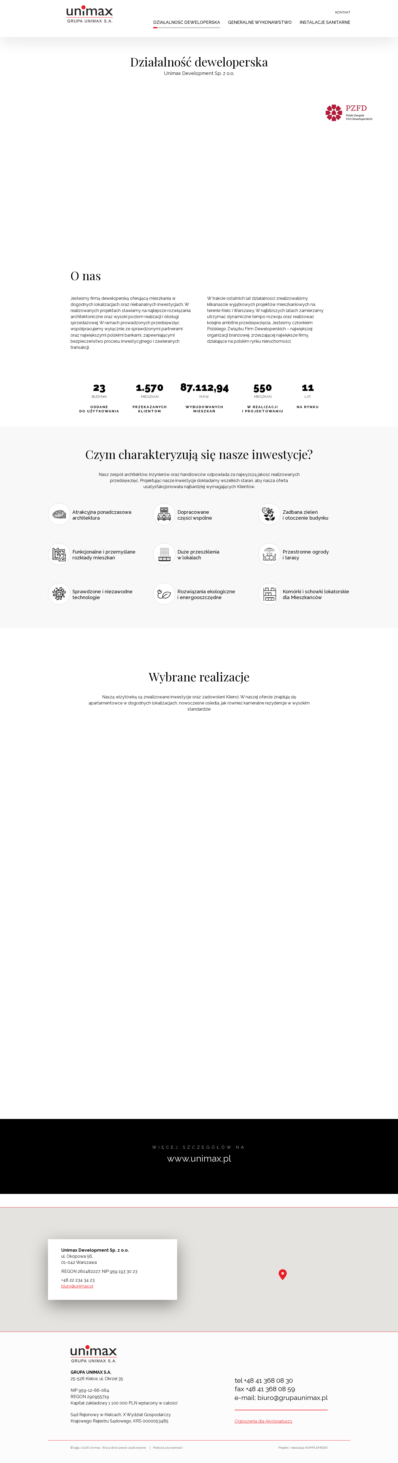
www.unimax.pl (199, 1158)
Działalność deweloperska (186, 22)
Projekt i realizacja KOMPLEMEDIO (303, 1447)
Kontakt (342, 12)
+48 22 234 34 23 (78, 1280)
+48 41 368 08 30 (268, 1380)
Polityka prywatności (168, 1447)
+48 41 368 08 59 (270, 1389)
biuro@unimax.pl (77, 1286)
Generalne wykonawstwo (260, 22)
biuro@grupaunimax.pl (292, 1398)
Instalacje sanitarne (325, 22)
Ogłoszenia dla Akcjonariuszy (263, 1421)
